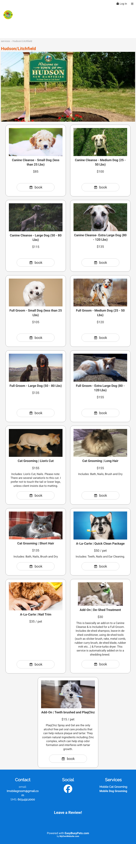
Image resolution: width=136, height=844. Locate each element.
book (35, 187)
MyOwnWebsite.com (69, 836)
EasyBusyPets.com (77, 833)
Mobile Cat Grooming (113, 786)
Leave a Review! (68, 813)
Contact (22, 779)
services (5, 41)
